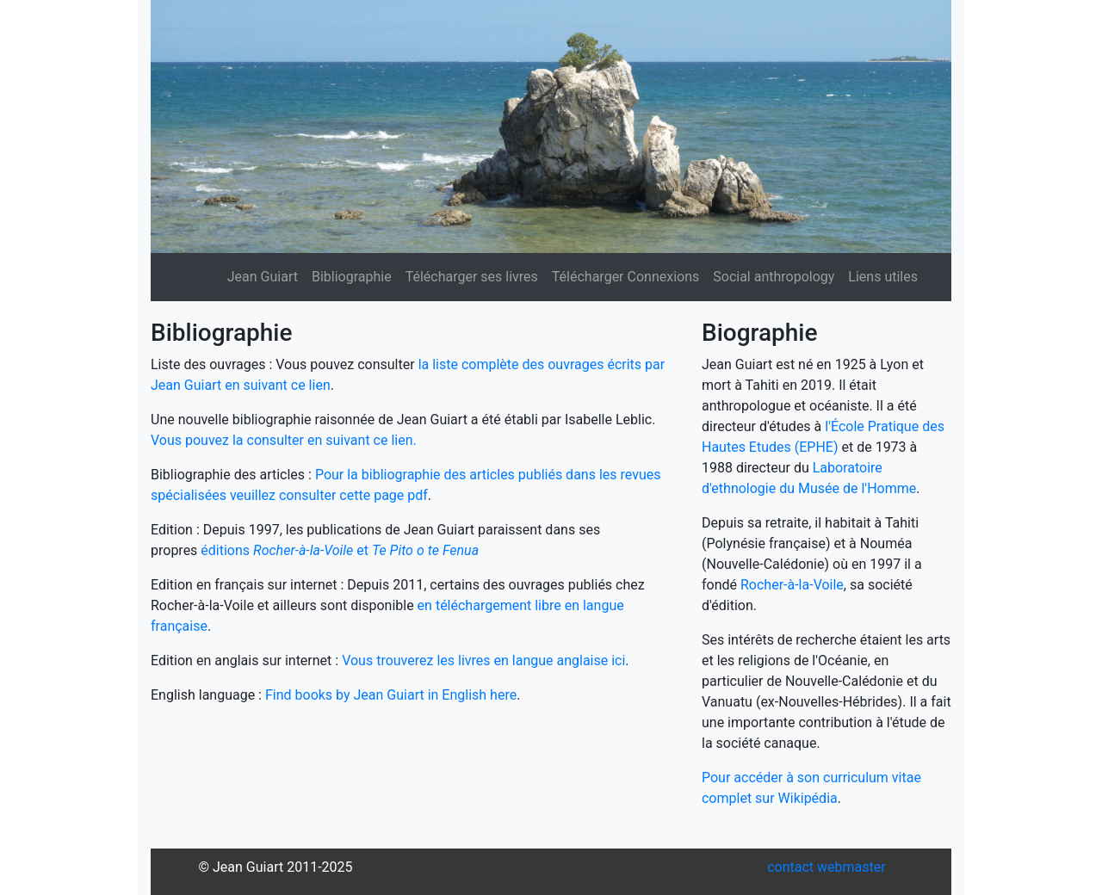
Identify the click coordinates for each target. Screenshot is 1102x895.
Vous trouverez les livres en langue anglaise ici (483, 660)
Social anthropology (773, 276)
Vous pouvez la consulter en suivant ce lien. (284, 440)
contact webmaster (826, 867)
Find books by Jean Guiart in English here (391, 695)
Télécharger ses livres (472, 276)
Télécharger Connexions (625, 276)
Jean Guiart (262, 276)
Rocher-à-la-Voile (792, 585)
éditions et (340, 550)
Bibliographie (352, 276)
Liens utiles (883, 276)
